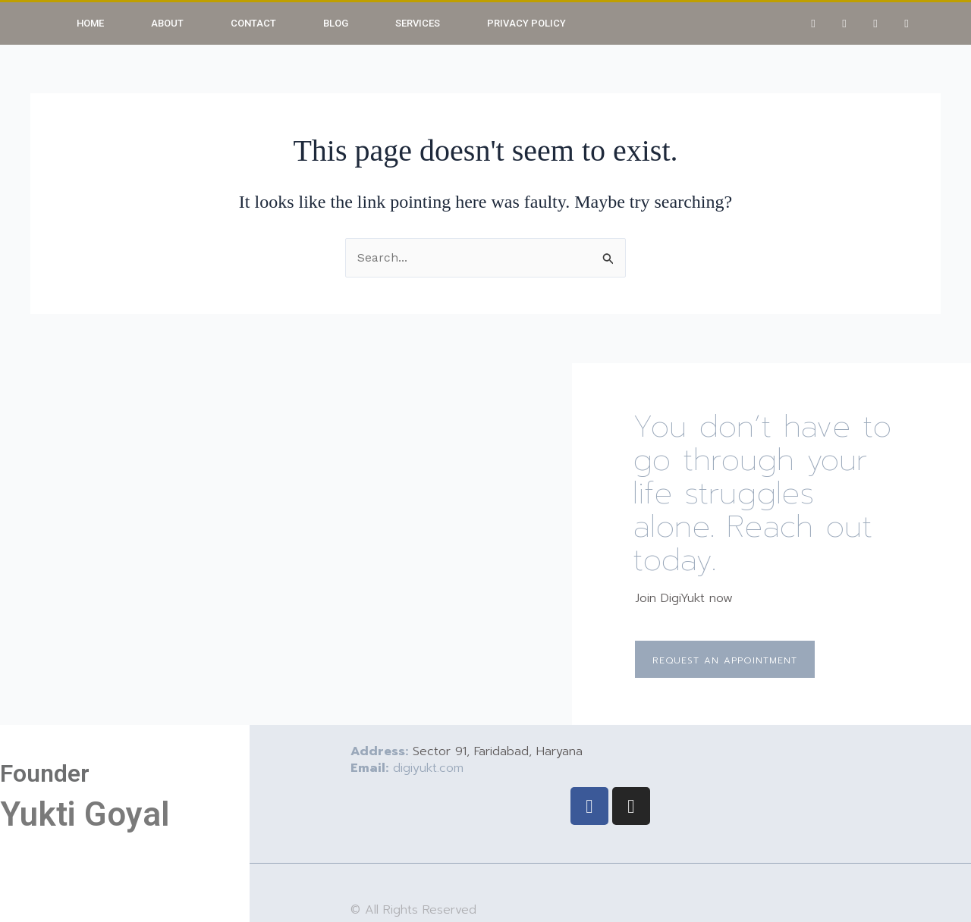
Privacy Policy (526, 23)
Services (417, 23)
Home (90, 23)
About (167, 23)
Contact (253, 23)
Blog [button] (335, 23)
